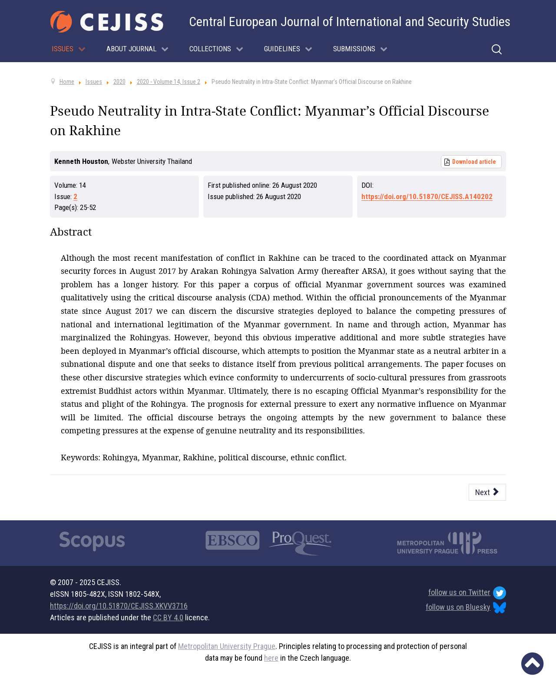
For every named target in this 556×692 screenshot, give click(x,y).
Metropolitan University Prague (226, 646)
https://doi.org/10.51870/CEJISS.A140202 (427, 196)
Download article (474, 161)
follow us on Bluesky (466, 608)
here (271, 657)
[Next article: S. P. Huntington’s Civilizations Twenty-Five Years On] (487, 492)
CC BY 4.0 (168, 617)
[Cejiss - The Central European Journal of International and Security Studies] (107, 22)
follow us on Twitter (467, 592)
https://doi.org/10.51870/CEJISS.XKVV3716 (119, 605)
